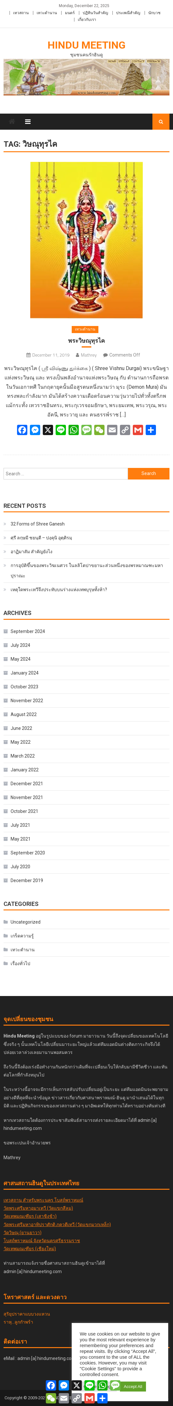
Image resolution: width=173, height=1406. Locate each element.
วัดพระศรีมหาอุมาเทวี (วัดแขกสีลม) (38, 1208)
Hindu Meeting (86, 45)
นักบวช (154, 13)
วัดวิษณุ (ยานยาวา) (22, 1232)
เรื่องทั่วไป (20, 963)
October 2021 (24, 811)
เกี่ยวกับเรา (87, 19)
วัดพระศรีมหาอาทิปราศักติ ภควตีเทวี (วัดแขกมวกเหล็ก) (57, 1224)
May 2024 (21, 659)
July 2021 (20, 825)
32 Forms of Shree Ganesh (38, 523)
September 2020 (28, 852)
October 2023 (24, 686)
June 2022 (21, 728)
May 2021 (21, 839)
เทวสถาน (21, 13)
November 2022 (27, 700)
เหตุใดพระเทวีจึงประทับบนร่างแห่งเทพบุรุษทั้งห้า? (59, 589)
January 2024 (25, 672)
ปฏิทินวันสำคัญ (95, 13)
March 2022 (23, 756)
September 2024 (28, 631)
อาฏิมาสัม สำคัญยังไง (31, 551)
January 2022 (25, 769)
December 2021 (27, 783)
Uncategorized (26, 922)
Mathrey (88, 354)
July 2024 (20, 645)
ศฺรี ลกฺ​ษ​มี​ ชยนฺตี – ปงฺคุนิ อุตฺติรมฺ (41, 537)
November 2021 (27, 797)
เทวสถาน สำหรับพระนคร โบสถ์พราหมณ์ (43, 1200)
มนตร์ (70, 13)
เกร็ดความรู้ (22, 935)
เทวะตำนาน (47, 13)
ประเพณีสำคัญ (128, 13)
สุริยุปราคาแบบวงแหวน (27, 1314)
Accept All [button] (133, 1386)
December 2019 (27, 880)
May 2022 (21, 742)
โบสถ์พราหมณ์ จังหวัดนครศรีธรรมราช (42, 1240)
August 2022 (24, 714)
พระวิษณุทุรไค (86, 340)
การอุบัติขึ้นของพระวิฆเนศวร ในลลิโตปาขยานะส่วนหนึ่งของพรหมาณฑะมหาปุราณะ (87, 570)
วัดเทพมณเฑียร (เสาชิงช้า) (30, 1216)
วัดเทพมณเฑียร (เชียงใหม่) (30, 1248)
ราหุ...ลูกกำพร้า (18, 1322)
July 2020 (20, 866)
